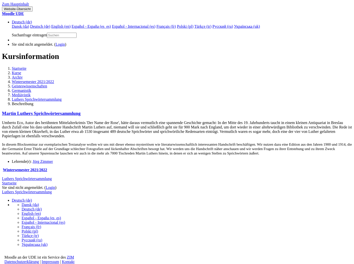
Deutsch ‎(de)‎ (22, 22)
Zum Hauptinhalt (15, 4)
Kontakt (68, 262)
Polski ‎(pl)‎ (30, 231)
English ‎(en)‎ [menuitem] (61, 26)
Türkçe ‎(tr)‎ (30, 236)
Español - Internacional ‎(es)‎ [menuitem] (133, 26)
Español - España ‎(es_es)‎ (41, 218)
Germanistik (21, 90)
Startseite (19, 68)
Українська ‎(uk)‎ (35, 244)
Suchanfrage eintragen (29, 35)
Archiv (17, 77)
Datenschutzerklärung (21, 262)
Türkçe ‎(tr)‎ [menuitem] (203, 26)
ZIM (70, 257)
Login (60, 44)
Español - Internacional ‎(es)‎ (43, 222)
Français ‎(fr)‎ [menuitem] (166, 26)
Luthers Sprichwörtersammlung (37, 99)
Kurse (16, 73)
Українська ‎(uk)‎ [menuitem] (247, 26)
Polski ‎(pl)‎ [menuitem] (185, 26)
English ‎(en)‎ (31, 213)
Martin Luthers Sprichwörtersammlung (41, 113)
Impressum (50, 262)
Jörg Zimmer (43, 161)
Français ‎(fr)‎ (31, 227)
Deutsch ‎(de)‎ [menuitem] (40, 26)
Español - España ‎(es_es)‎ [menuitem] (91, 26)
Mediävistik (21, 95)
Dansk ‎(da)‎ (30, 205)
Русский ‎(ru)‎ (32, 240)
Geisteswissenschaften (29, 86)
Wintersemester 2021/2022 (33, 82)
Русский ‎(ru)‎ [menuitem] (222, 26)
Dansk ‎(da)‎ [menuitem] (20, 26)
